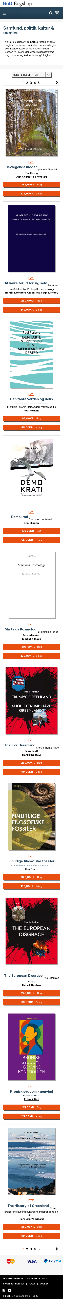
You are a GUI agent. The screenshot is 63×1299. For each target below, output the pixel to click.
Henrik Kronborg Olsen (20, 292)
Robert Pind (31, 1099)
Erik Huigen (31, 523)
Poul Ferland (31, 410)
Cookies (44, 1284)
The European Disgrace (23, 976)
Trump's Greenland (19, 745)
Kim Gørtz (31, 869)
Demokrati (19, 517)
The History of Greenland (28, 1206)
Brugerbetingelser (13, 1284)
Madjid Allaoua (31, 638)
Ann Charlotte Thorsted (31, 176)
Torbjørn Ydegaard (31, 1218)
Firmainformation (13, 1278)
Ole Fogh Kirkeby (47, 292)
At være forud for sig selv (26, 283)
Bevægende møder (21, 167)
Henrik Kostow (31, 754)
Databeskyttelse (37, 1278)
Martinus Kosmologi (21, 629)
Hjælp (32, 1284)
